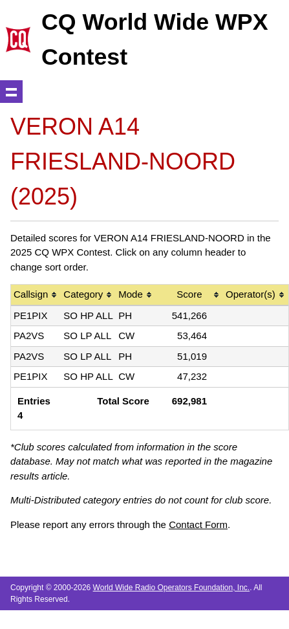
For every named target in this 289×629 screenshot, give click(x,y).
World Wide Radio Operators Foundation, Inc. (171, 587)
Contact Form (198, 524)
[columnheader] (36, 295)
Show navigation (11, 91)
